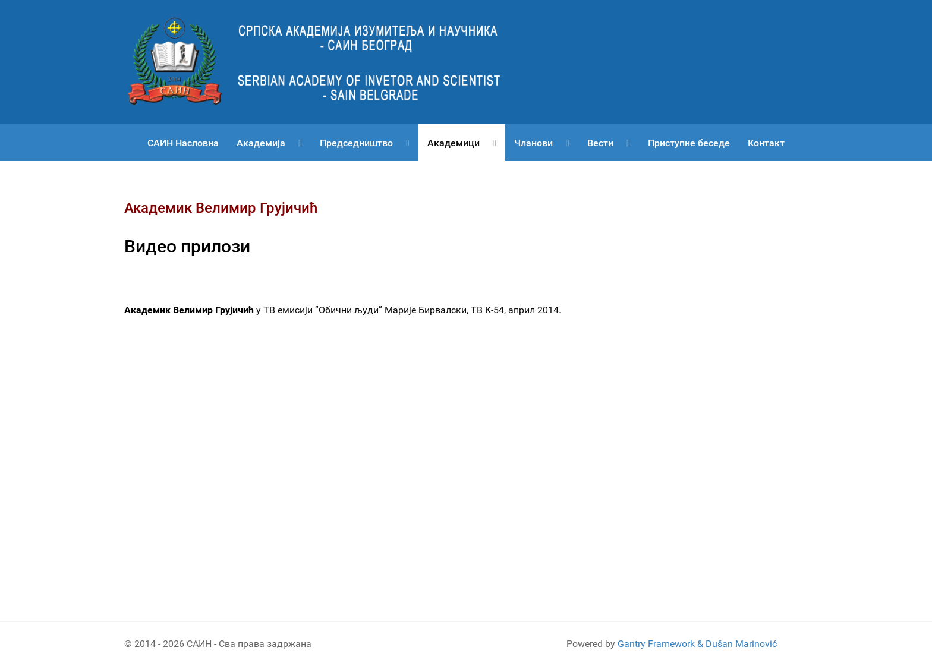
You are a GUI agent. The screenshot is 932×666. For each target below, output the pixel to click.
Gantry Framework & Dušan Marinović (697, 643)
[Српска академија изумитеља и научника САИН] (323, 61)
